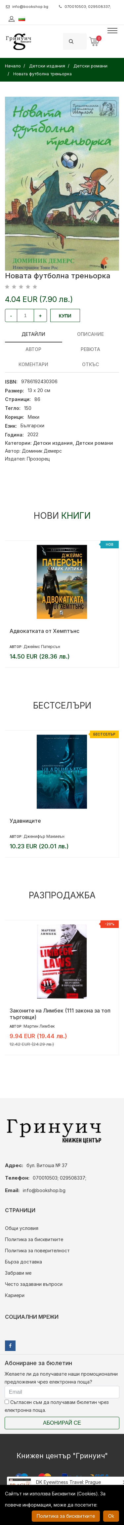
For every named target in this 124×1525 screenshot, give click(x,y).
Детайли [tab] (33, 334)
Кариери (14, 1295)
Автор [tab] (33, 349)
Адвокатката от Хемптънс (44, 631)
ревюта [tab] (90, 349)
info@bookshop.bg (27, 6)
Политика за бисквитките (34, 1239)
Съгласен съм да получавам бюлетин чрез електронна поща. (57, 1406)
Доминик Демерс (42, 451)
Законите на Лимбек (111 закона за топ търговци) (60, 1013)
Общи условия (21, 1228)
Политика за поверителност (37, 1250)
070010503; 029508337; (85, 6)
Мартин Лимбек (39, 1026)
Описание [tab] (90, 334)
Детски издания (53, 443)
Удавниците (25, 820)
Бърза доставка (23, 1261)
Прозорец (38, 459)
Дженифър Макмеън (43, 836)
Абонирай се (62, 1423)
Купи (65, 315)
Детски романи (94, 443)
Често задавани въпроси (33, 1284)
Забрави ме (18, 1273)
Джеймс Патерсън (41, 646)
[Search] (83, 41)
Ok (111, 1516)
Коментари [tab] (33, 364)
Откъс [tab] (90, 364)
